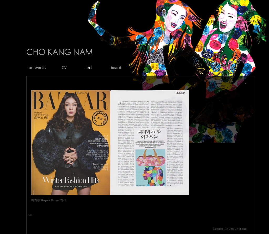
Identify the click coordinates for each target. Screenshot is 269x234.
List (31, 215)
